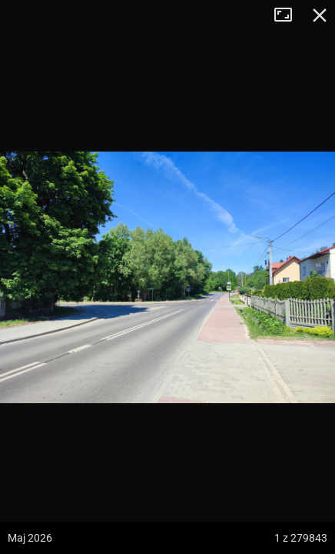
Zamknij (319, 15)
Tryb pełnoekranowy (289, 15)
